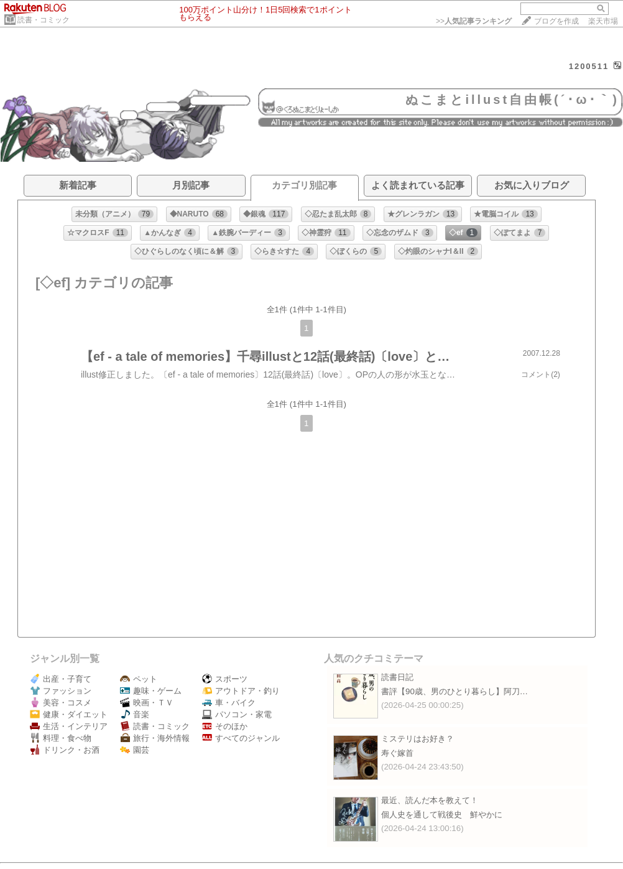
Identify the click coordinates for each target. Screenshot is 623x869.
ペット (138, 679)
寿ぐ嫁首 (397, 753)
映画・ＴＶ (146, 702)
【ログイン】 (598, 79)
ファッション (60, 690)
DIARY (47, 80)
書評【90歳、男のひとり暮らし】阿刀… (454, 691)
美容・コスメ (60, 702)
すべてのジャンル (241, 738)
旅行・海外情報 (155, 738)
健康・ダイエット (69, 714)
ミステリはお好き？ (417, 738)
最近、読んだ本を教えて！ (429, 800)
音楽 (134, 714)
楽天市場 (603, 21)
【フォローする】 (539, 79)
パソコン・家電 (237, 714)
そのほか (224, 726)
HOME (15, 80)
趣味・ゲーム (151, 690)
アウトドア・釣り (241, 690)
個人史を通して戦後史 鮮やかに (441, 814)
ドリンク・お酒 (64, 750)
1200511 (589, 66)
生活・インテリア (69, 726)
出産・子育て (60, 679)
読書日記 (397, 677)
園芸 (134, 750)
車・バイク (229, 702)
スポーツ (224, 679)
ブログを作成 (556, 21)
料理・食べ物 (60, 738)
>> (474, 21)
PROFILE (84, 80)
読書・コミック (43, 20)
